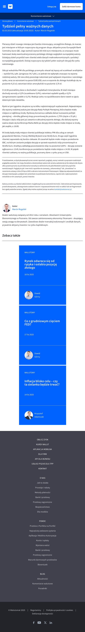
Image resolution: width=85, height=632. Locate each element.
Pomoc (42, 521)
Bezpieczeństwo (42, 507)
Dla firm (42, 454)
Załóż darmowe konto (71, 6)
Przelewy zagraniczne (42, 502)
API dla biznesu (42, 459)
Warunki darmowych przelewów (42, 559)
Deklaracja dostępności (42, 613)
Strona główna (7, 21)
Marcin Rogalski (48, 30)
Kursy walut (42, 444)
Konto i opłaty (42, 540)
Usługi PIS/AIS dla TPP (42, 463)
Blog (42, 574)
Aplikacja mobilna (42, 449)
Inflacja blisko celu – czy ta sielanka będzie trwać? (42, 382)
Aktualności (42, 579)
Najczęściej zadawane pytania (42, 531)
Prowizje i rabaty (42, 487)
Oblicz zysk (42, 439)
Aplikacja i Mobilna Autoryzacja (42, 535)
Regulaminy (35, 610)
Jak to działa (42, 483)
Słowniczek (42, 564)
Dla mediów (42, 511)
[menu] (4, 6)
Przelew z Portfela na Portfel (42, 526)
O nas (42, 478)
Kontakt (42, 468)
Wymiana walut (42, 545)
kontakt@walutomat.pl (63, 189)
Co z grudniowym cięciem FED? (42, 322)
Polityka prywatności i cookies (59, 610)
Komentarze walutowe (41, 16)
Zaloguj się (51, 6)
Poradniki (42, 588)
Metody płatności (42, 492)
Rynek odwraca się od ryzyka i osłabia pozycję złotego (41, 264)
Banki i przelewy (42, 497)
